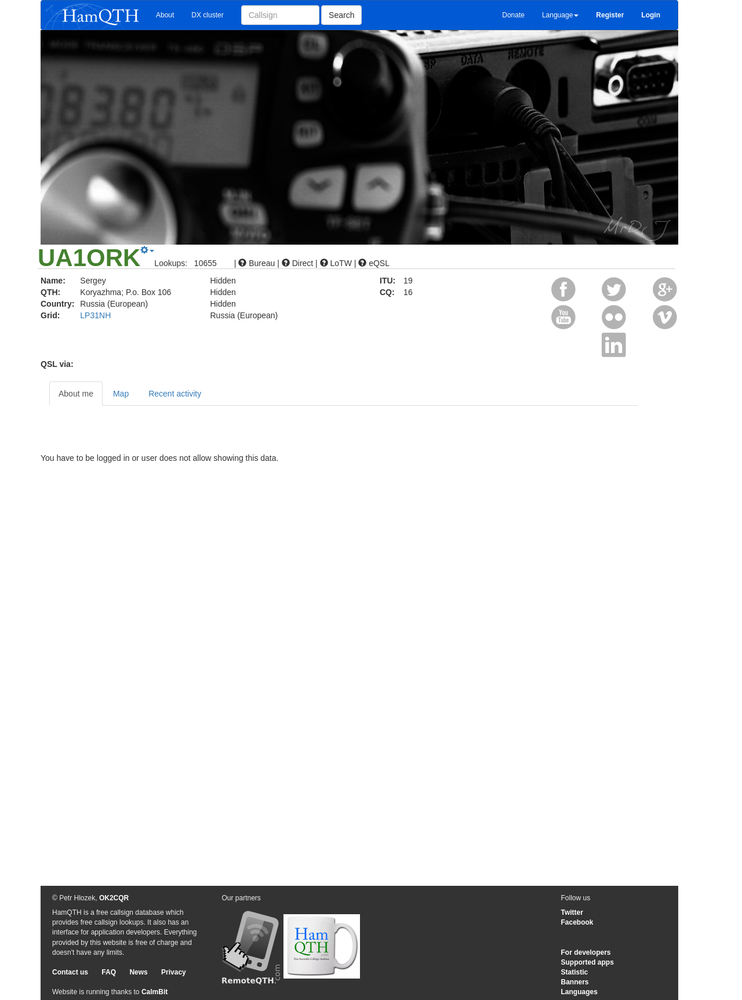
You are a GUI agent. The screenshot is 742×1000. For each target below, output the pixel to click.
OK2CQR (114, 898)
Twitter (572, 912)
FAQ (108, 972)
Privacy (173, 972)
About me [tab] (76, 393)
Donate (513, 15)
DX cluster (207, 15)
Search (341, 15)
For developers (586, 952)
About (165, 15)
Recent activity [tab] (174, 393)
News (138, 972)
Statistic (574, 972)
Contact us (70, 972)
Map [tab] (121, 393)
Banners (575, 982)
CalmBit (154, 992)
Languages (579, 992)
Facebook (577, 922)
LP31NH (95, 315)
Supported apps (587, 962)
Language (560, 15)
